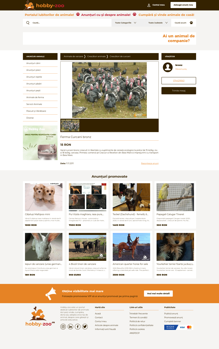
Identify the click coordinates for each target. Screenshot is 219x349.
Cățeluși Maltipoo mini (37, 214)
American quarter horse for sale (130, 264)
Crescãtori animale (96, 56)
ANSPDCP (135, 333)
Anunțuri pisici (33, 70)
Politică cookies (137, 329)
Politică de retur (137, 321)
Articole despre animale (106, 325)
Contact (99, 317)
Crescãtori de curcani (120, 56)
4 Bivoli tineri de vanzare (82, 264)
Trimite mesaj (178, 90)
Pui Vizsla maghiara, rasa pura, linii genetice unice (86, 214)
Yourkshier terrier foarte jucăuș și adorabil (175, 264)
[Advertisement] (90, 38)
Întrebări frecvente (139, 313)
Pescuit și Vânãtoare (36, 111)
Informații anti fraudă (105, 329)
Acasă (98, 313)
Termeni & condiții (138, 317)
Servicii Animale (34, 104)
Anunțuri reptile (34, 77)
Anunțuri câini (33, 63)
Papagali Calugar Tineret (170, 214)
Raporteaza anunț (150, 163)
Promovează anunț (173, 317)
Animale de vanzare (73, 56)
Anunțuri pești (33, 90)
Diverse (30, 118)
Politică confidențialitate (141, 325)
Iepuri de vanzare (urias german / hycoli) (43, 264)
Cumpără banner (172, 321)
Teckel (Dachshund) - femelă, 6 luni (130, 214)
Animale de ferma (35, 97)
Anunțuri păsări (33, 83)
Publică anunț (171, 313)
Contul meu (101, 321)
